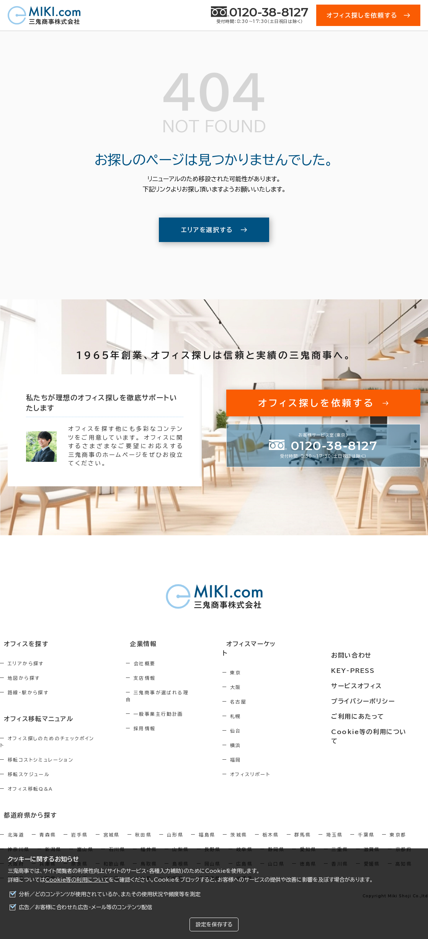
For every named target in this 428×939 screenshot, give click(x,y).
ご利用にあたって (374, 701)
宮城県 (111, 826)
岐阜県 (244, 840)
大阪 (266, 678)
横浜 (266, 736)
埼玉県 (334, 826)
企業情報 (154, 644)
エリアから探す (26, 663)
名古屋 (269, 692)
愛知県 (308, 840)
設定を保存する (214, 924)
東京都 (398, 826)
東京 (266, 663)
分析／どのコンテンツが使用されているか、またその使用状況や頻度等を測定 (110, 894)
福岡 (266, 751)
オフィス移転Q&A (30, 781)
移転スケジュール (29, 766)
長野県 (212, 840)
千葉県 (366, 826)
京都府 (403, 840)
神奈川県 (19, 840)
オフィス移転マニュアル (33, 718)
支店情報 (160, 678)
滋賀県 (372, 840)
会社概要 (160, 663)
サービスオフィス (373, 673)
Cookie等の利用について (77, 879)
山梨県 (180, 840)
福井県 (148, 840)
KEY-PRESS (370, 658)
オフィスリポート (281, 765)
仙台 (266, 722)
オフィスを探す (21, 644)
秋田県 (143, 826)
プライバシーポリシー (379, 687)
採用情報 (160, 722)
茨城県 (238, 826)
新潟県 (53, 840)
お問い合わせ (368, 644)
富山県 (85, 840)
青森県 (47, 826)
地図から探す (24, 678)
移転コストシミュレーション (41, 752)
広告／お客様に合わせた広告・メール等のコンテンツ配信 (85, 907)
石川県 (117, 840)
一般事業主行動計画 (174, 707)
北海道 (16, 826)
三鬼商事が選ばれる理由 (179, 692)
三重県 (340, 840)
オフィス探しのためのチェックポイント (53, 737)
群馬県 (302, 826)
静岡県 (276, 840)
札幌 (266, 707)
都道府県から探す (25, 806)
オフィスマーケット (279, 644)
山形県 (175, 826)
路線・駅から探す (28, 692)
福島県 (207, 826)
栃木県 (271, 826)
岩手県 (79, 826)
